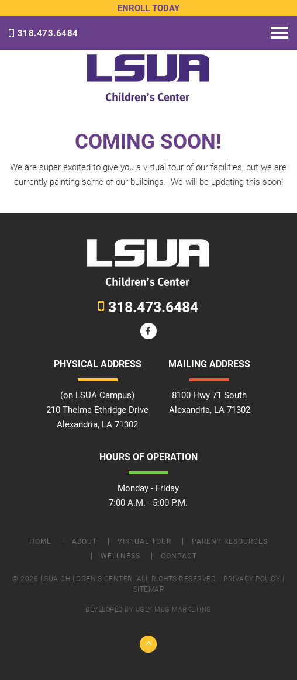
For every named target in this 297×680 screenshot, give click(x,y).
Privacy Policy (251, 579)
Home (40, 541)
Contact (179, 556)
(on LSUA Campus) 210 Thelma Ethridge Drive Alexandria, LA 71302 (97, 410)
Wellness (120, 556)
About (84, 541)
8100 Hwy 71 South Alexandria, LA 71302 (209, 402)
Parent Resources (230, 541)
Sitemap (148, 589)
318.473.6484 (43, 33)
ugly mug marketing (174, 609)
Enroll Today (148, 8)
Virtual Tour (144, 541)
